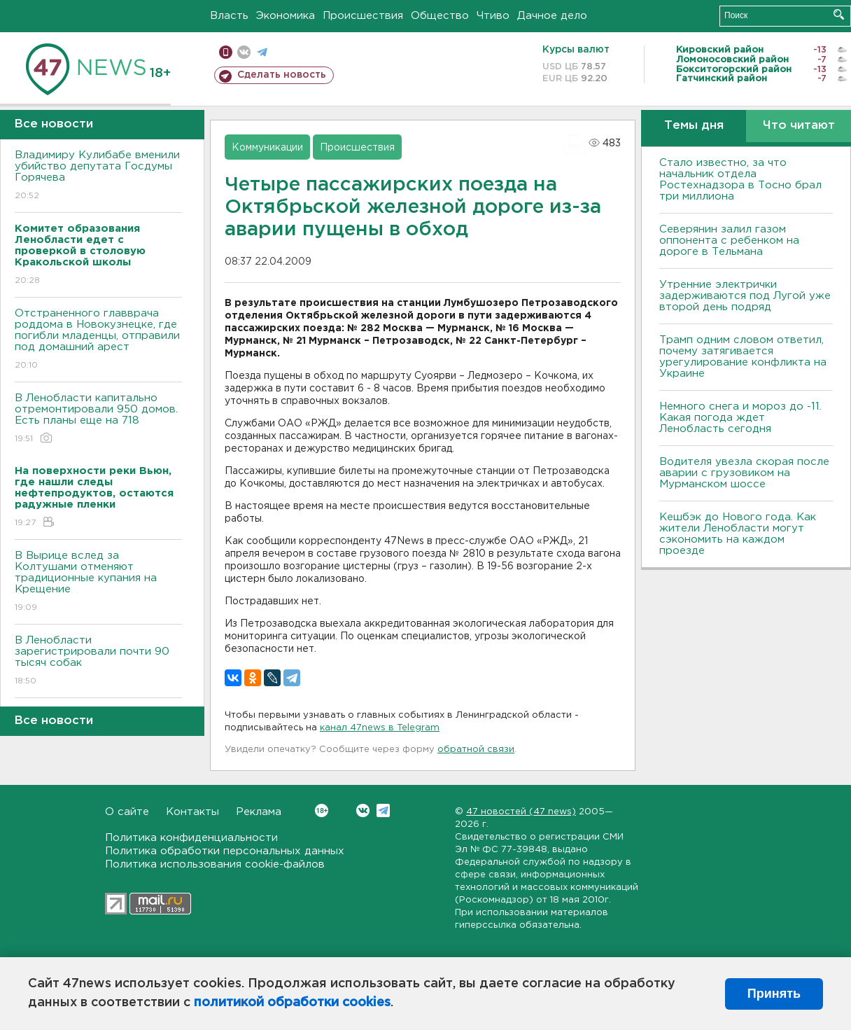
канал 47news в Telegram (379, 728)
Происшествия (363, 15)
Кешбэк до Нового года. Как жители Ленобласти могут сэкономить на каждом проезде (737, 534)
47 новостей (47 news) (521, 812)
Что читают (799, 125)
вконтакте (244, 52)
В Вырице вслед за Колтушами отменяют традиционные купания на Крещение (98, 582)
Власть (229, 15)
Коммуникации (267, 148)
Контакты (192, 811)
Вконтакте (321, 810)
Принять (774, 994)
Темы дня (694, 125)
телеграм (262, 52)
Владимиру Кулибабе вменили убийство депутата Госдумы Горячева (98, 176)
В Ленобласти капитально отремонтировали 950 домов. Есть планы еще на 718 (98, 419)
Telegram (383, 810)
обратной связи (475, 749)
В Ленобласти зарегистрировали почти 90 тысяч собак (98, 661)
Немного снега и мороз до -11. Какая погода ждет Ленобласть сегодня (740, 417)
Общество (440, 15)
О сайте (127, 811)
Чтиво (493, 15)
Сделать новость (281, 75)
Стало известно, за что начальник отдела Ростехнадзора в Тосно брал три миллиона (740, 179)
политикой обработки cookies (292, 1002)
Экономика (285, 15)
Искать (839, 14)
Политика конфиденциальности (191, 837)
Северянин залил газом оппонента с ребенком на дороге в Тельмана (729, 240)
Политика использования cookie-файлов (215, 864)
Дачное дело (552, 15)
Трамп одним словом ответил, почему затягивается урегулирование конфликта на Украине (743, 356)
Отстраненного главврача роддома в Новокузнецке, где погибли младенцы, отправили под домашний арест (98, 340)
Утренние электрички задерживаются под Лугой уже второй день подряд (745, 296)
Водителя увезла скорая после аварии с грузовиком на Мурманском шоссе (744, 473)
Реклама (258, 811)
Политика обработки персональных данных (224, 851)
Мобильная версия (225, 52)
